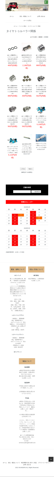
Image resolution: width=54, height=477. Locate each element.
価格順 (40, 37)
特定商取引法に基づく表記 (29, 462)
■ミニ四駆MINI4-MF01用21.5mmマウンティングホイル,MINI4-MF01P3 (12, 89)
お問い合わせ (40, 16)
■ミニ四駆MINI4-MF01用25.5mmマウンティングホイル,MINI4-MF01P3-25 (41, 59)
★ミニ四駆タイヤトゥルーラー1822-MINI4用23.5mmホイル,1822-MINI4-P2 (12, 120)
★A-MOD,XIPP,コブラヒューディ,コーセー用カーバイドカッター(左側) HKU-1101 (27, 148)
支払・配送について (24, 16)
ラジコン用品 (22, 26)
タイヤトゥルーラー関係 (34, 26)
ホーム (10, 16)
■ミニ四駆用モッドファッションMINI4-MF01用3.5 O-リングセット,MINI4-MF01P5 (12, 59)
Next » (30, 169)
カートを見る (26, 20)
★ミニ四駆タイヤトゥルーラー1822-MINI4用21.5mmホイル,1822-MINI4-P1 (27, 120)
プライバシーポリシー (44, 462)
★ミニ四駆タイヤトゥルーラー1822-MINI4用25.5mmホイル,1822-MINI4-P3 (41, 89)
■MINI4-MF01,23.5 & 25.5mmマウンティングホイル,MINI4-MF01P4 (27, 59)
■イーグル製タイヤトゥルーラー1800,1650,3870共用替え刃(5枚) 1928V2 (27, 89)
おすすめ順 (33, 37)
